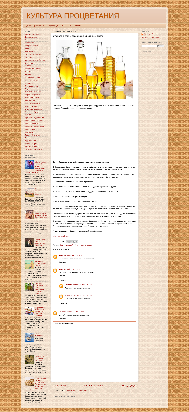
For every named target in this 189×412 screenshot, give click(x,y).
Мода (27, 89)
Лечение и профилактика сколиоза (40, 263)
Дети (27, 48)
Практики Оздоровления (34, 118)
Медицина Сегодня (32, 77)
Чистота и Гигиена (32, 146)
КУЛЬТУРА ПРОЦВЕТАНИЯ (72, 16)
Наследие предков (32, 97)
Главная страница (94, 385)
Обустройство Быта (32, 103)
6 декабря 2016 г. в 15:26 (73, 255)
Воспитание (29, 43)
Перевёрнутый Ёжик (56, 26)
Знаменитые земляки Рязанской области (39, 192)
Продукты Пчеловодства (34, 126)
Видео (62, 245)
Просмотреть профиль (150, 37)
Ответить (62, 262)
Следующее (59, 385)
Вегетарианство (31, 37)
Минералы (29, 83)
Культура (28, 71)
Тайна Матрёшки (39, 335)
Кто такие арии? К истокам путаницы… (41, 358)
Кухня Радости (75, 26)
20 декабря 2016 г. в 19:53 (82, 285)
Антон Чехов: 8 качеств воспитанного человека (40, 242)
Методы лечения (31, 80)
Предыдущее (129, 385)
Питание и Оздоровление (34, 112)
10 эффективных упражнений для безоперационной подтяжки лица (41, 216)
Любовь (28, 74)
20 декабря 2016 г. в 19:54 (82, 295)
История (28, 66)
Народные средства (32, 95)
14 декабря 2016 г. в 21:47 (76, 312)
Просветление (30, 129)
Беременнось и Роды (33, 34)
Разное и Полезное (32, 135)
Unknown (68, 285)
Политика (28, 115)
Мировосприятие (31, 86)
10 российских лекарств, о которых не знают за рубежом (40, 311)
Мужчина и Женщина (33, 92)
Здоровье (88, 245)
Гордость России (31, 46)
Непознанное (30, 100)
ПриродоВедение (31, 123)
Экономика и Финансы (33, 149)
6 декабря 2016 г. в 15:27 (73, 269)
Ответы (64, 280)
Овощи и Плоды (31, 106)
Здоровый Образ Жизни (74, 245)
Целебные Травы (31, 144)
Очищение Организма (33, 109)
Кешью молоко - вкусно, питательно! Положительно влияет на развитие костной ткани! (36, 384)
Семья (27, 138)
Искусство (29, 63)
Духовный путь (30, 51)
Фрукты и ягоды (31, 141)
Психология (29, 132)
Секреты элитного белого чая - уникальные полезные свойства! (41, 288)
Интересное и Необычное (35, 60)
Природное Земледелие (34, 120)
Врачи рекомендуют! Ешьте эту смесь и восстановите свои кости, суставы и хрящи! (35, 166)
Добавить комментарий (63, 323)
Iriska (61, 255)
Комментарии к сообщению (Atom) (79, 390)
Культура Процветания (34, 26)
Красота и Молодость (33, 69)
